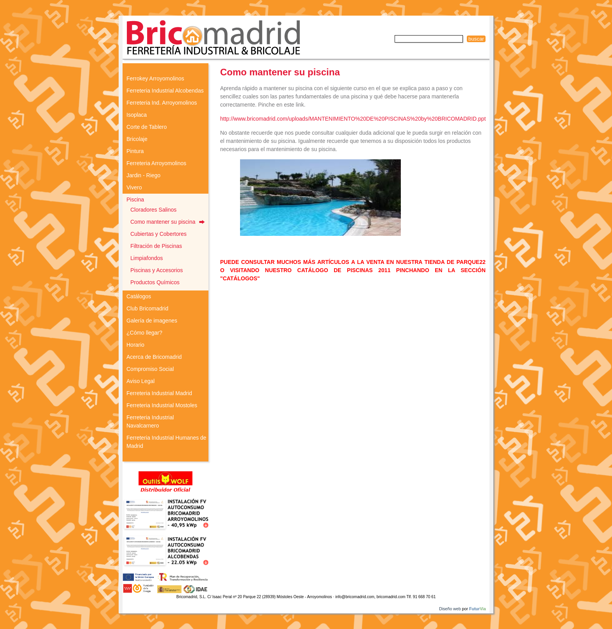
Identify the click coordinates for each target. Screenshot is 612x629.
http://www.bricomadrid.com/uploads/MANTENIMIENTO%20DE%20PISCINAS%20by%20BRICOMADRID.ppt (353, 119)
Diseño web (450, 608)
